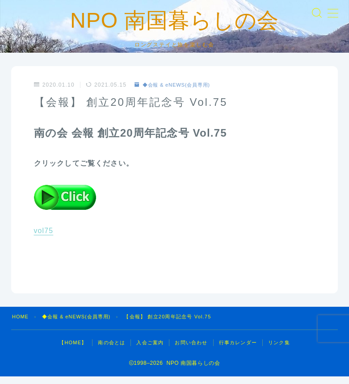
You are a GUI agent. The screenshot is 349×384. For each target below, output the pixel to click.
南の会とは (111, 350)
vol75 (44, 238)
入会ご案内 (150, 350)
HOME (20, 324)
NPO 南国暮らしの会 (174, 24)
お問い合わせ (191, 350)
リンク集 (279, 350)
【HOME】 (73, 350)
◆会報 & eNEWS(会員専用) (176, 93)
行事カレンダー (238, 350)
